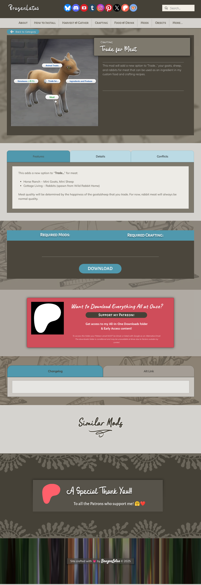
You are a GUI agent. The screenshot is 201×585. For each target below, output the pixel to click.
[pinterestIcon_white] (109, 8)
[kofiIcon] (133, 8)
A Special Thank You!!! (99, 491)
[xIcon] (117, 8)
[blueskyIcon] (67, 8)
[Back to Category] (23, 31)
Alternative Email (153, 336)
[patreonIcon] (125, 8)
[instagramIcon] (100, 8)
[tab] (38, 156)
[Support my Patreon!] (116, 315)
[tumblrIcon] (92, 8)
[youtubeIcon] (84, 8)
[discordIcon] (76, 8)
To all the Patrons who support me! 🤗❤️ (110, 504)
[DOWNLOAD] (100, 268)
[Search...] (178, 8)
